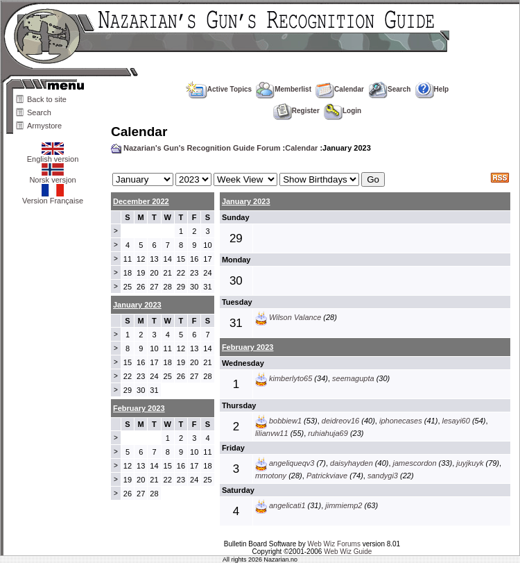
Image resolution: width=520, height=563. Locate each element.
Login (342, 111)
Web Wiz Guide (348, 551)
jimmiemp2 (343, 505)
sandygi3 (382, 475)
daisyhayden (351, 463)
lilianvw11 (271, 433)
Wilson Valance (295, 317)
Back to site (47, 99)
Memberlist (283, 89)
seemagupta (353, 378)
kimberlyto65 (290, 378)
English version (53, 155)
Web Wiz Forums (334, 544)
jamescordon (415, 463)
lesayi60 (456, 421)
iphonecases (400, 421)
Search (39, 112)
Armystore (44, 125)
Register (296, 111)
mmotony (270, 475)
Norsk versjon (52, 176)
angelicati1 (287, 505)
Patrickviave (326, 475)
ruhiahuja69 (328, 433)
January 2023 (246, 201)
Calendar (339, 89)
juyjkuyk (469, 463)
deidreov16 (340, 421)
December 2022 (141, 201)
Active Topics (219, 89)
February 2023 (248, 347)
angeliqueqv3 (291, 463)
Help (432, 89)
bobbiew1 (285, 421)
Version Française (52, 197)
